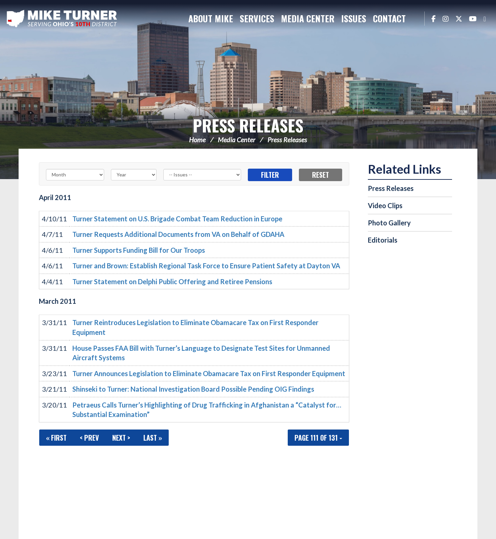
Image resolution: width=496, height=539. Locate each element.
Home (197, 140)
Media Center (236, 140)
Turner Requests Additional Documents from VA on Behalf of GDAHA (178, 234)
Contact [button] (389, 18)
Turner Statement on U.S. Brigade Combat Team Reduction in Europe (177, 219)
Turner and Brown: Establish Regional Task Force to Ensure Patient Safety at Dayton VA (206, 266)
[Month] (75, 174)
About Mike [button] (210, 18)
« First (56, 438)
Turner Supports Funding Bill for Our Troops (138, 250)
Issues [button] (353, 18)
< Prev (89, 438)
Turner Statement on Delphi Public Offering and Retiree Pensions (172, 281)
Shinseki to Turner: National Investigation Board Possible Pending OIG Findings (193, 389)
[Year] (133, 174)
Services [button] (257, 18)
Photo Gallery (389, 223)
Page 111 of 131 (318, 438)
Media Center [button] (307, 18)
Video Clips (385, 205)
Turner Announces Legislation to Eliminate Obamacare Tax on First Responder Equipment (208, 373)
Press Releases (248, 125)
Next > (121, 438)
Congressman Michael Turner (62, 18)
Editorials (382, 240)
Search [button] (416, 18)
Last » (152, 438)
